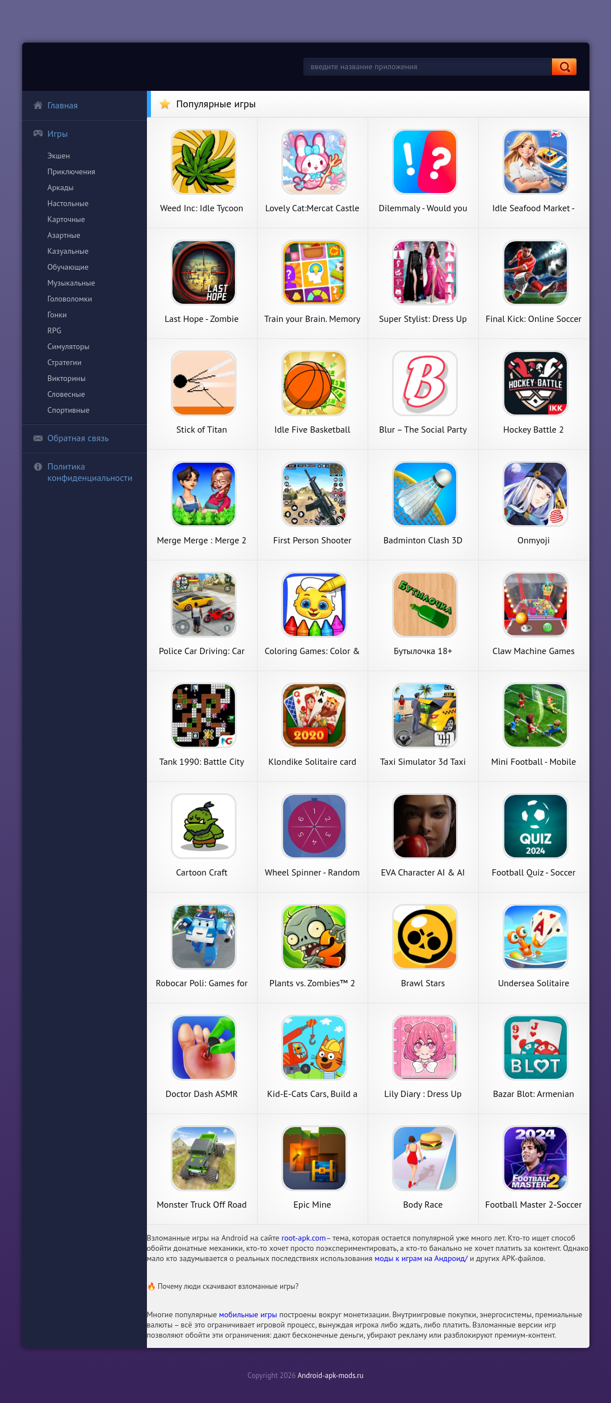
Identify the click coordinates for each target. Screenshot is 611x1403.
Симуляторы (69, 346)
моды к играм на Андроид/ (420, 1258)
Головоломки (70, 299)
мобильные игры (248, 1314)
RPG (55, 330)
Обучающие (68, 267)
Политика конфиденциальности (83, 471)
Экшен (59, 155)
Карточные (66, 219)
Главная (55, 105)
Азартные (64, 235)
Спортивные (69, 410)
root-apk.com (303, 1238)
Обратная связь (71, 437)
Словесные (66, 394)
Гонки (57, 314)
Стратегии (65, 362)
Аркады (61, 187)
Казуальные (68, 251)
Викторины (67, 378)
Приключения (72, 171)
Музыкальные (71, 283)
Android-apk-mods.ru (330, 1375)
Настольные (68, 203)
